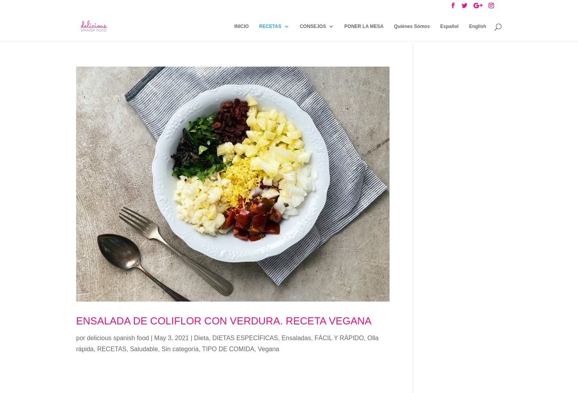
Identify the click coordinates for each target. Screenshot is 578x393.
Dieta (201, 338)
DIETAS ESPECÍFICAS (245, 338)
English (477, 26)
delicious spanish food (118, 338)
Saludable (144, 349)
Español (449, 26)
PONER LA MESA (364, 26)
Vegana (268, 349)
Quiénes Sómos (412, 26)
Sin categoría (180, 349)
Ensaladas (296, 338)
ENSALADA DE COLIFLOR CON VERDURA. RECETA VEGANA (223, 321)
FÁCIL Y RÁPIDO (339, 338)
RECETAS (270, 26)
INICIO (241, 26)
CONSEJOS (313, 26)
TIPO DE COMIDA (228, 349)
